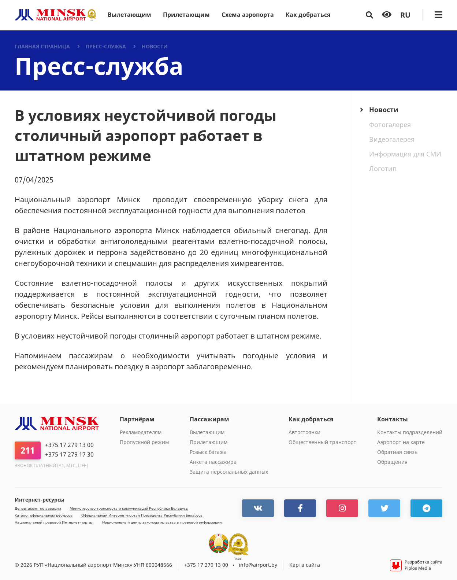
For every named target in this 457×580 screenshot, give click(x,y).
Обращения (392, 461)
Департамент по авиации (38, 508)
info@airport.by (258, 564)
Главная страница (42, 46)
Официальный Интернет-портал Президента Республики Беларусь (142, 515)
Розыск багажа (208, 451)
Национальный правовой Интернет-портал (54, 522)
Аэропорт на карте (401, 442)
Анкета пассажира (213, 461)
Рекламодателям (140, 432)
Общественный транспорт (322, 442)
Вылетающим (129, 15)
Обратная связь (397, 451)
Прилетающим (186, 15)
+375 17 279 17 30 (69, 454)
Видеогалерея (392, 139)
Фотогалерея (390, 124)
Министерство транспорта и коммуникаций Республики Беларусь (129, 508)
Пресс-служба (106, 46)
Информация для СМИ (405, 153)
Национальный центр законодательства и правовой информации (162, 522)
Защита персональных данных (229, 471)
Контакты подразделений (409, 432)
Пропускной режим (144, 442)
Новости (155, 46)
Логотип (383, 168)
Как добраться (308, 15)
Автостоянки (304, 432)
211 (28, 450)
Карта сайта (304, 564)
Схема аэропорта (248, 15)
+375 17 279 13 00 (69, 445)
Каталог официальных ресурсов (44, 515)
